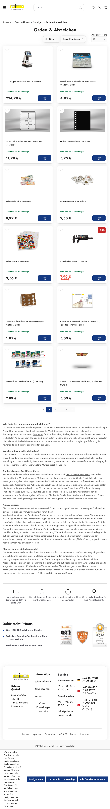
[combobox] (55, 7)
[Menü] (5, 7)
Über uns (84, 734)
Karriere (25, 734)
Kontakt (73, 734)
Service (53, 573)
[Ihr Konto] (99, 7)
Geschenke (38, 434)
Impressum (37, 734)
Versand (32, 573)
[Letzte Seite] (72, 409)
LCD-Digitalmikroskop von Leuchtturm (23, 81)
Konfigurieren (36, 779)
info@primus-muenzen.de (65, 713)
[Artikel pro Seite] (99, 39)
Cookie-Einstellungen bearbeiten (43, 707)
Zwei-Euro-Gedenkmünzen (78, 474)
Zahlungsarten (42, 689)
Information (42, 674)
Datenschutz (50, 734)
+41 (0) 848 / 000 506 (89, 701)
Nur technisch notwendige (61, 779)
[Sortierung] (73, 39)
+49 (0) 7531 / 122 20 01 (90, 679)
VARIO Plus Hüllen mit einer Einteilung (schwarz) (24, 143)
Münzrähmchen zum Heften (73, 201)
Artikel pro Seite (99, 34)
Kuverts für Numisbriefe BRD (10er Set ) (24, 381)
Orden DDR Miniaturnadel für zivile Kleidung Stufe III (81, 383)
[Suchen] (80, 7)
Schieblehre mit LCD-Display (73, 261)
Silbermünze (16, 515)
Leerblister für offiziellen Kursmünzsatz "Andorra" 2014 (78, 83)
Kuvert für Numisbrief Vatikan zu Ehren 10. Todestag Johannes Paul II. (80, 323)
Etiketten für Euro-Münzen (18, 261)
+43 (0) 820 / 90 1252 (89, 689)
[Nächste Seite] (66, 409)
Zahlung (41, 573)
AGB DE (63, 734)
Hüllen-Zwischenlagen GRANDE (75, 141)
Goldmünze (33, 515)
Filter (49, 39)
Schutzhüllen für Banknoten (18, 201)
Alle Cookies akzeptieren (93, 779)
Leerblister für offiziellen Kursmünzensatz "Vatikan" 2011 (25, 323)
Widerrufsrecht (43, 681)
